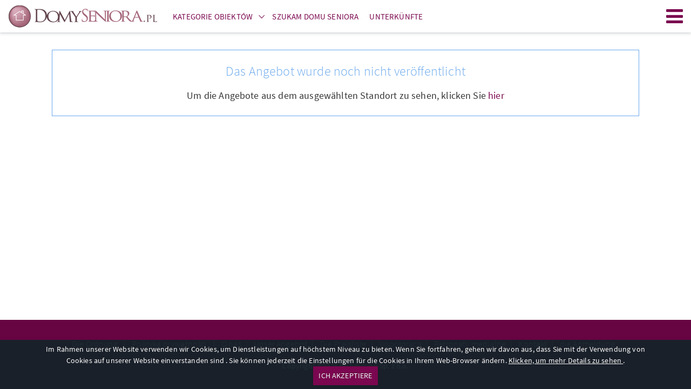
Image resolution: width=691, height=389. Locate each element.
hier (496, 95)
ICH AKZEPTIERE (345, 375)
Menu (675, 16)
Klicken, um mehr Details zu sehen (566, 360)
